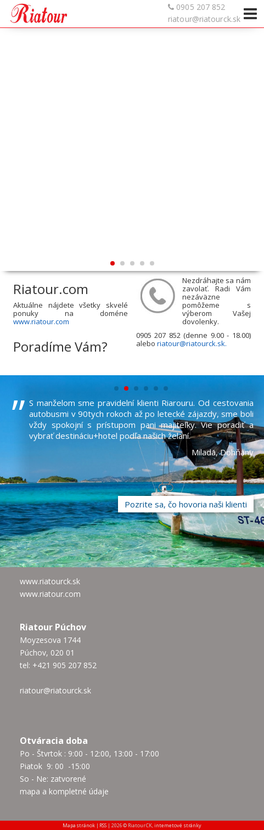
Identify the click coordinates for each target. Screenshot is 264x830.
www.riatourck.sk (50, 581)
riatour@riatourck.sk (204, 19)
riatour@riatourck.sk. (192, 343)
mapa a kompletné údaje (64, 791)
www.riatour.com (41, 321)
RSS (102, 825)
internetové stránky (177, 825)
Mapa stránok (79, 825)
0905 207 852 (200, 7)
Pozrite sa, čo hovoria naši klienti (186, 504)
